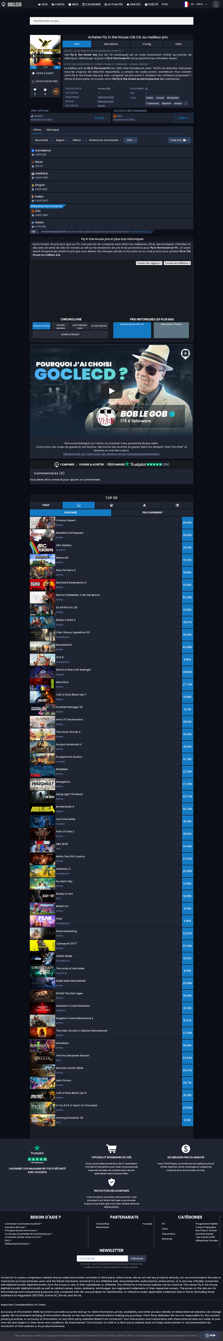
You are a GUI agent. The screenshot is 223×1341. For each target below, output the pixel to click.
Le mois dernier (99, 328)
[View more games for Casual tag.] (160, 99)
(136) (147, 467)
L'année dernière (60, 329)
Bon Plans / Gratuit (206, 1233)
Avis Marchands (204, 1236)
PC (163, 1226)
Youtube (147, 1226)
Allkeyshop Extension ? (17, 1246)
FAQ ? (8, 1243)
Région (60, 140)
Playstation (168, 1236)
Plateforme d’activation (104, 140)
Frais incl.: (178, 140)
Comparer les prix (141, 234)
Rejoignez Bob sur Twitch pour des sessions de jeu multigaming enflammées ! (111, 456)
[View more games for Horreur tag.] (178, 104)
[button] (143, 153)
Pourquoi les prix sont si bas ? (21, 1233)
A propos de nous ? (15, 1229)
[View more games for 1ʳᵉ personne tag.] (152, 104)
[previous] (33, 67)
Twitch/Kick (102, 1226)
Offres (37, 129)
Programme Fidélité (207, 1226)
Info (76, 44)
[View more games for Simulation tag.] (173, 99)
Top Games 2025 (205, 1239)
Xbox (165, 1231)
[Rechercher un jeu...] (111, 21)
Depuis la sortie (41, 328)
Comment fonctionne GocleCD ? (23, 1226)
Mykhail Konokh (106, 97)
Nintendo (167, 1241)
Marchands (102, 1229)
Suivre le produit (70, 337)
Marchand (41, 140)
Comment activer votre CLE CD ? (23, 1239)
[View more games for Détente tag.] (167, 104)
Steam (101, 105)
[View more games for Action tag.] (150, 99)
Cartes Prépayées (206, 1229)
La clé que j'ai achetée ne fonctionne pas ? (28, 1236)
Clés (129, 140)
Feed (178, 44)
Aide (210, 1335)
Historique (52, 129)
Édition (77, 140)
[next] (57, 67)
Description (111, 44)
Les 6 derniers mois (80, 329)
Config (147, 44)
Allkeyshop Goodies (207, 1243)
